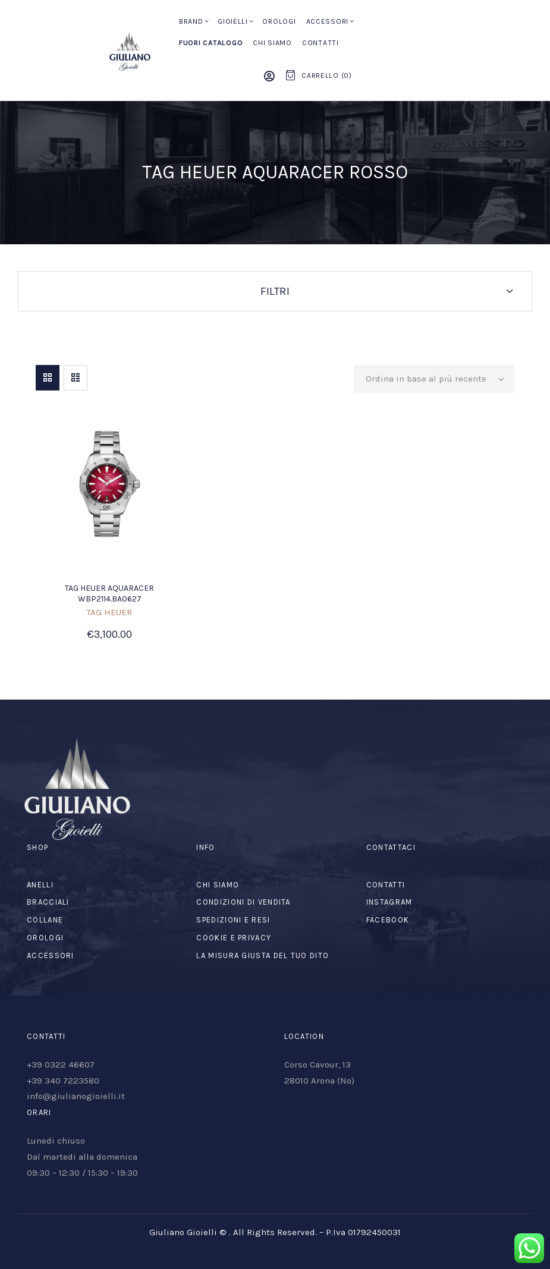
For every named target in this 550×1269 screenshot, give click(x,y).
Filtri (275, 291)
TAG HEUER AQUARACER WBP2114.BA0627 (109, 593)
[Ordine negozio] (434, 379)
